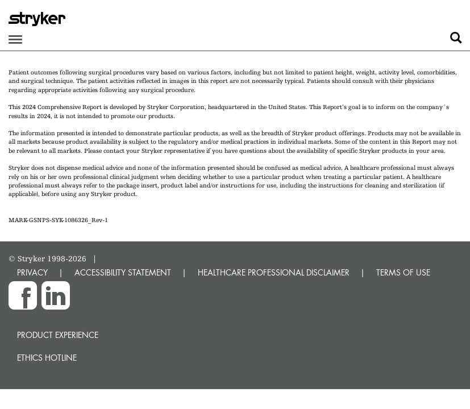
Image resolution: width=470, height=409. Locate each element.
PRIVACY (32, 272)
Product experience (57, 334)
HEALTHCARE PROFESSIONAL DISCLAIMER (274, 272)
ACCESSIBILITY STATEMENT (122, 272)
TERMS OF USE (403, 272)
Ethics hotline (47, 357)
